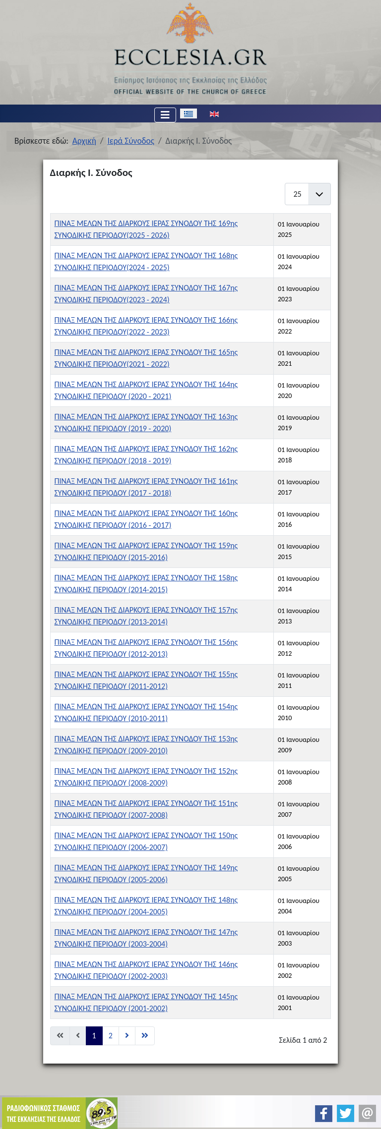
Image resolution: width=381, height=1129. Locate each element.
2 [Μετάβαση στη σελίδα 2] (111, 1035)
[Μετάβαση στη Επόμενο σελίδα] (127, 1035)
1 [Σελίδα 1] (94, 1035)
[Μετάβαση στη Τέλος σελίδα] (145, 1035)
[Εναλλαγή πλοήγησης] (165, 115)
